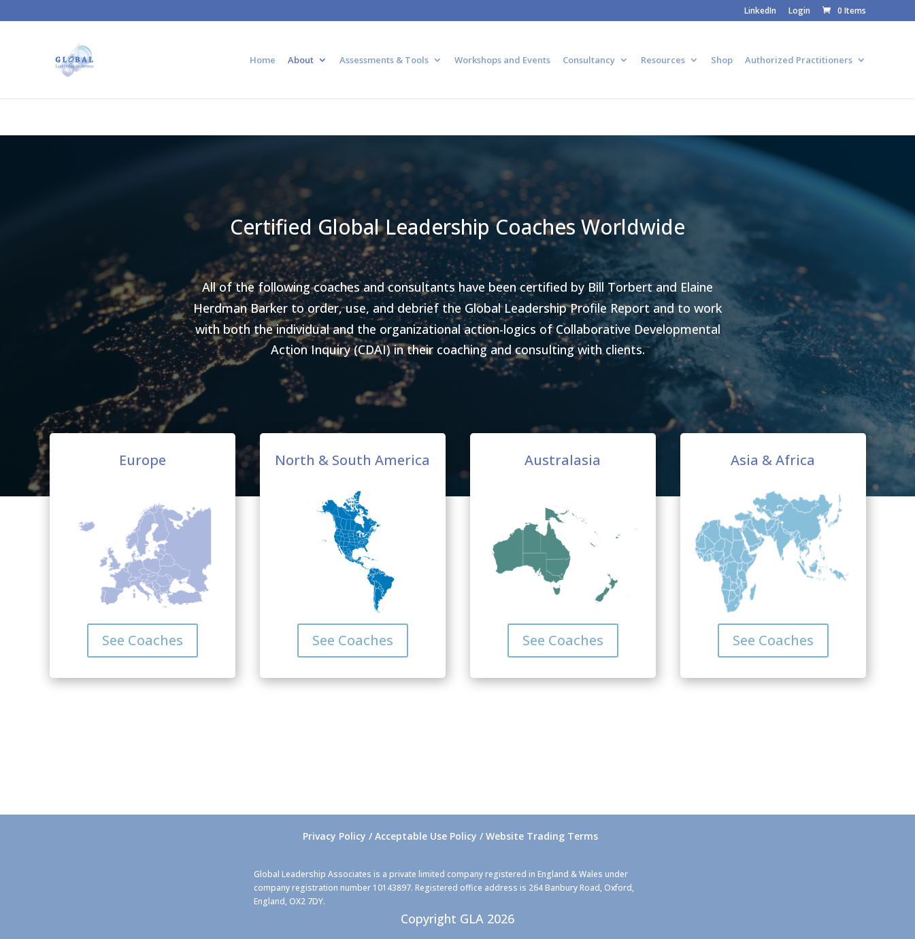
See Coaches (142, 640)
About (301, 60)
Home (263, 60)
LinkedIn (760, 11)
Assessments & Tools (384, 60)
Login (799, 11)
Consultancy (589, 60)
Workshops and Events (502, 60)
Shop (722, 60)
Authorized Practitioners (798, 60)
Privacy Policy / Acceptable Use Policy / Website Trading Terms (450, 836)
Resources (663, 60)
